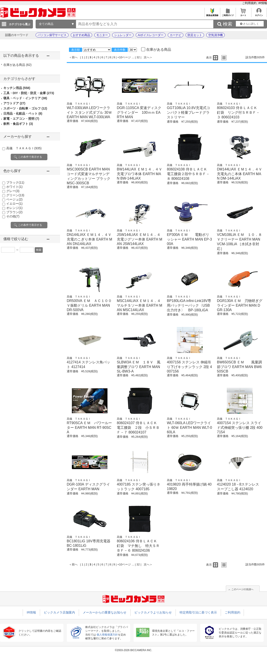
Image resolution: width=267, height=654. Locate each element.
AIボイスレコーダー (151, 35)
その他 (12, 216)
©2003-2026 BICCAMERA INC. (133, 650)
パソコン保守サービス (52, 35)
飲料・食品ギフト (18, 124)
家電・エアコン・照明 (21, 118)
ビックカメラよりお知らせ (153, 612)
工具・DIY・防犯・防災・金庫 (28, 93)
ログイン (259, 14)
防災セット (195, 35)
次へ (147, 57)
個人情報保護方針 (107, 634)
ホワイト (14, 186)
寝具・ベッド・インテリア (25, 98)
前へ (75, 57)
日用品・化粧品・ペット (22, 113)
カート (243, 14)
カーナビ (175, 35)
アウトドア (14, 103)
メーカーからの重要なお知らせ (104, 612)
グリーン (15, 195)
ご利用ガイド (227, 14)
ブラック (15, 182)
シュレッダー (122, 35)
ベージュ (14, 199)
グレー (12, 191)
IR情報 (262, 3)
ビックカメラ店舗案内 (59, 612)
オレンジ (14, 208)
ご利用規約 (249, 3)
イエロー (14, 203)
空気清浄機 (215, 35)
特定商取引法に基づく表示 (198, 612)
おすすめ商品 (81, 35)
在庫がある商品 (17, 65)
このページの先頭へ (242, 589)
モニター (102, 35)
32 (138, 57)
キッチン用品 (16, 88)
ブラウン (14, 212)
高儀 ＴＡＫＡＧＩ (24, 148)
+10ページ (124, 57)
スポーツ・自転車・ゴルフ (25, 108)
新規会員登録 (212, 14)
